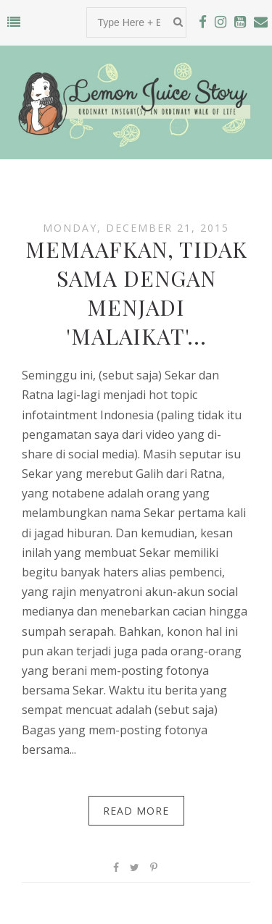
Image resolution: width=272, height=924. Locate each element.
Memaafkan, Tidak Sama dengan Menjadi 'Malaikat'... (136, 292)
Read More (136, 811)
